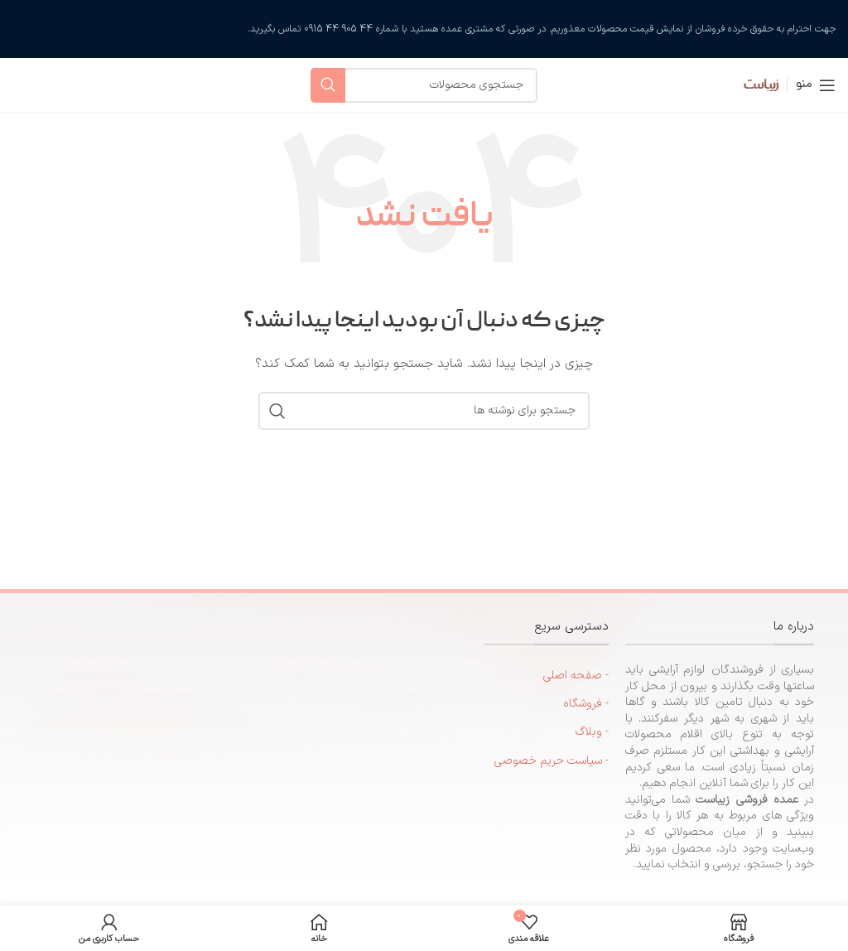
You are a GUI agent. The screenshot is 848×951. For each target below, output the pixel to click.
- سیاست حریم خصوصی (551, 761)
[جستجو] (424, 85)
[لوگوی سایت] (749, 84)
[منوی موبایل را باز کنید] (816, 85)
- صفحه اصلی (576, 675)
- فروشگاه (586, 703)
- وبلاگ (592, 732)
